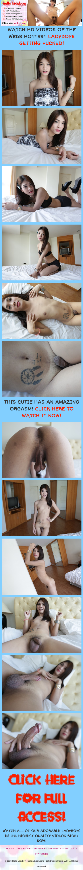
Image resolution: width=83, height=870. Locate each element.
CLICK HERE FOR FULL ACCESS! (41, 799)
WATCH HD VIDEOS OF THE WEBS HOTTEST (42, 37)
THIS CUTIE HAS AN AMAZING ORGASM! (41, 409)
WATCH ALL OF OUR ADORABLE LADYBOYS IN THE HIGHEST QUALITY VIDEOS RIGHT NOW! (41, 836)
